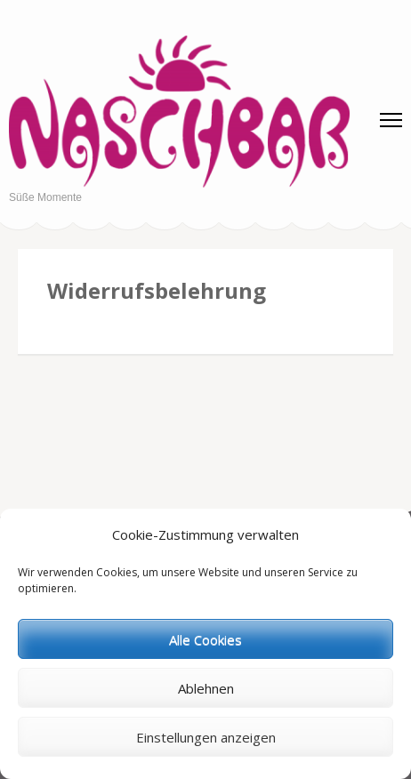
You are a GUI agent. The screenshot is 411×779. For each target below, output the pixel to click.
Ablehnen (206, 688)
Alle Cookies (205, 639)
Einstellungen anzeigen (206, 737)
